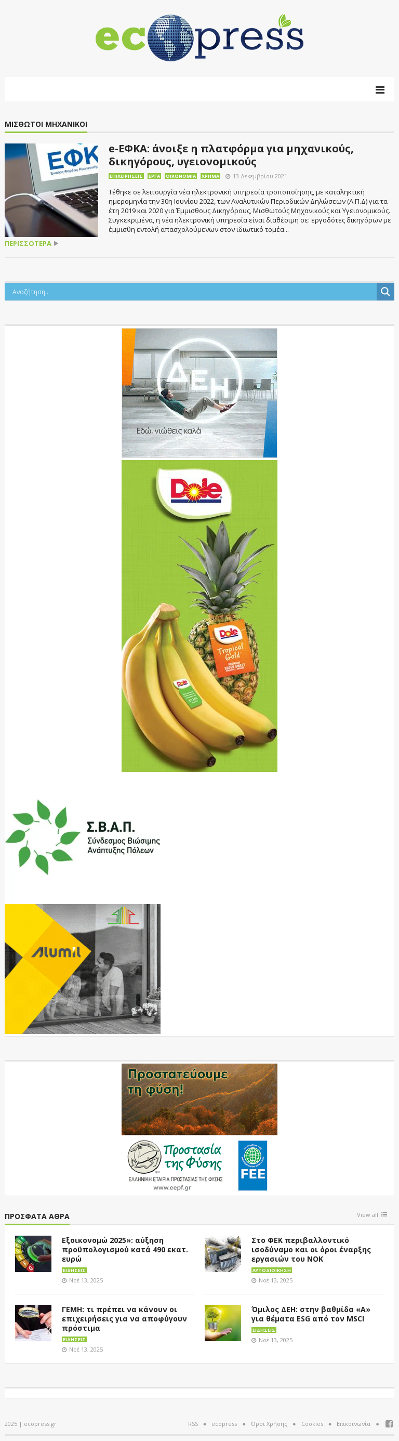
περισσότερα (28, 243)
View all (367, 1215)
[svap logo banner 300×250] (83, 836)
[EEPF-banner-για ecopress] (199, 1127)
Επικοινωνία (353, 1423)
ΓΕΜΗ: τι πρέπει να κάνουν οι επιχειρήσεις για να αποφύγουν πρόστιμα (124, 1318)
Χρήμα (210, 176)
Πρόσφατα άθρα (37, 1216)
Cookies (312, 1423)
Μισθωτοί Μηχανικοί (46, 124)
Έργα (154, 176)
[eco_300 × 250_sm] (83, 968)
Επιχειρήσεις (126, 176)
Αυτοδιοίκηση (271, 1270)
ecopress (224, 1423)
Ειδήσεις (74, 1270)
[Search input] (193, 291)
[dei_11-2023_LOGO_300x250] (199, 392)
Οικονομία (181, 176)
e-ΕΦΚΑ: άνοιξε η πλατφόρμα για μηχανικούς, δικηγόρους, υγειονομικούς (231, 154)
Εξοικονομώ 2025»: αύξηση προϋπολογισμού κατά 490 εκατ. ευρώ (125, 1249)
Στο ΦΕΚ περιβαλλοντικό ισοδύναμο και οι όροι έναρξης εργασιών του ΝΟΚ (311, 1249)
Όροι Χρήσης (269, 1423)
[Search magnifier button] (385, 291)
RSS (193, 1423)
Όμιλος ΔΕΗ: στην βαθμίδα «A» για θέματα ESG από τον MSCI (310, 1314)
